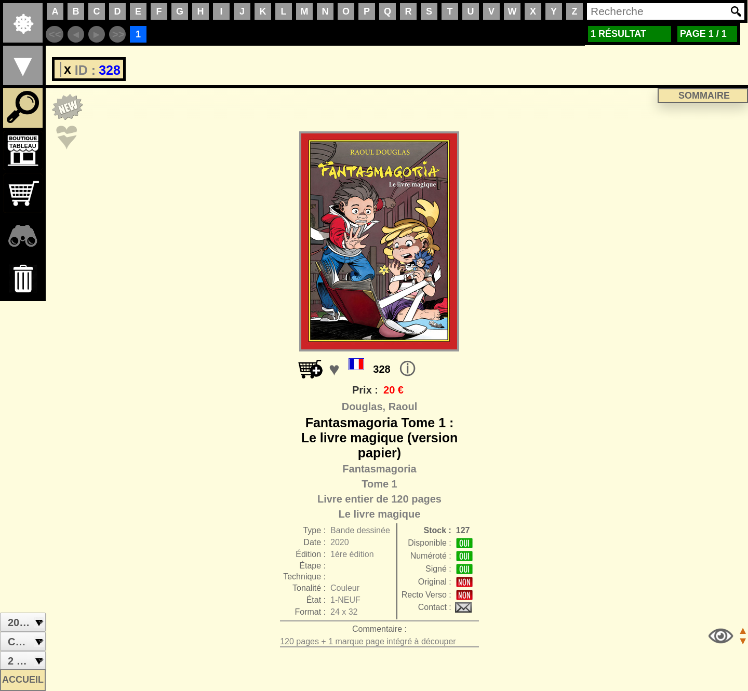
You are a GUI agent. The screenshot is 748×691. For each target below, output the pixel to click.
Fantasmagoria (379, 469)
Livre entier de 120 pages (379, 499)
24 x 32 (343, 611)
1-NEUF (345, 599)
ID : (78, 69)
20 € (393, 390)
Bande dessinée (360, 530)
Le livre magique (380, 514)
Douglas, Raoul (380, 406)
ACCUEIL (23, 679)
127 (463, 530)
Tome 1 (379, 484)
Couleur (344, 588)
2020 (339, 542)
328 (381, 369)
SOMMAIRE (704, 95)
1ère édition (352, 554)
